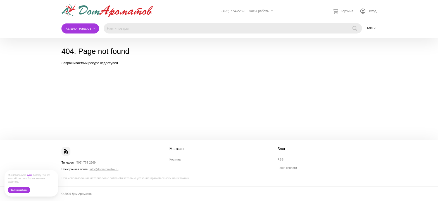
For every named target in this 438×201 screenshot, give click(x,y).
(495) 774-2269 (233, 11)
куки (29, 175)
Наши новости (287, 167)
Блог (281, 149)
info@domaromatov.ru (104, 169)
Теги (369, 28)
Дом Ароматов (82, 193)
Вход (373, 11)
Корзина (175, 159)
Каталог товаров (78, 28)
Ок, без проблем (18, 190)
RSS (280, 159)
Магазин (177, 149)
